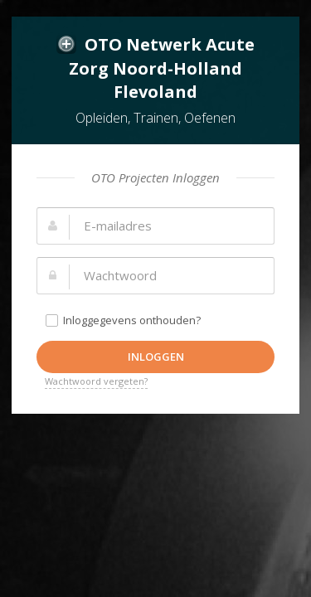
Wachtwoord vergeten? (96, 381)
